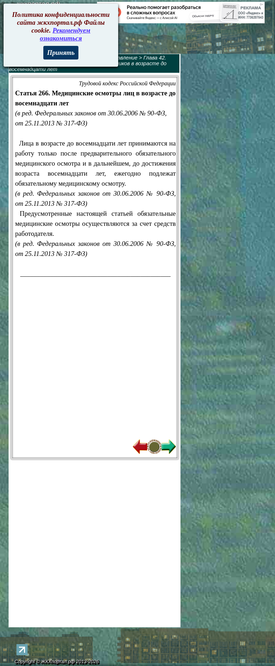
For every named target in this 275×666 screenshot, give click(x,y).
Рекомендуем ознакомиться (65, 34)
